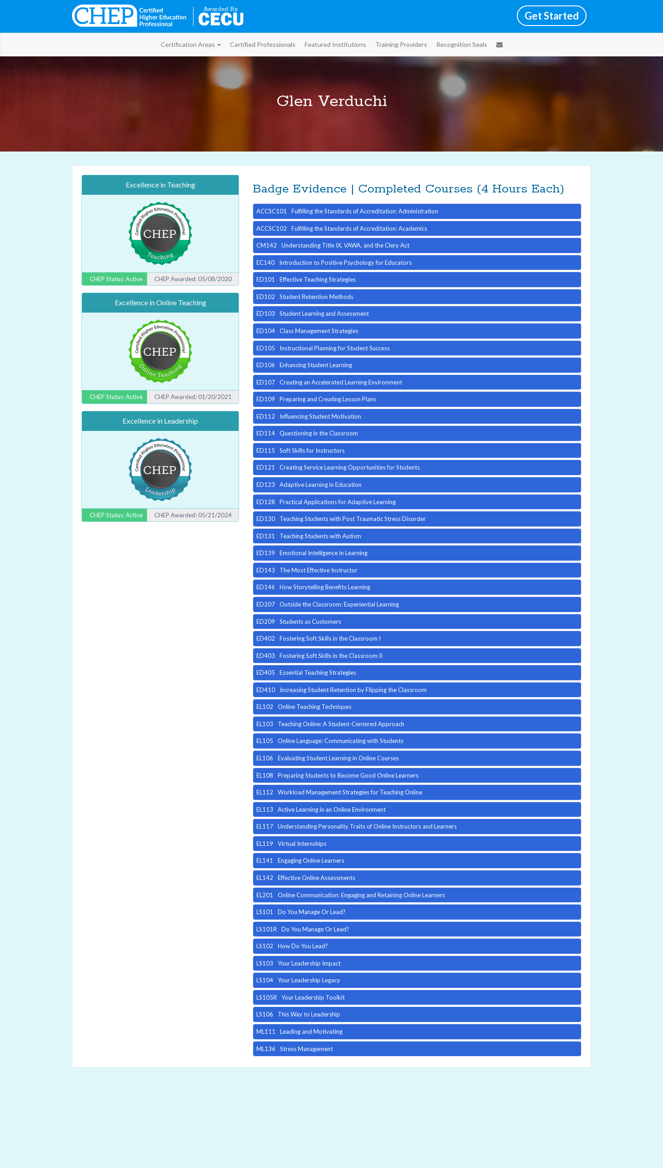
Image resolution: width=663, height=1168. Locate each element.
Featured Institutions (335, 44)
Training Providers (401, 44)
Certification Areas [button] (191, 44)
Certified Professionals (263, 44)
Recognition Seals (461, 44)
